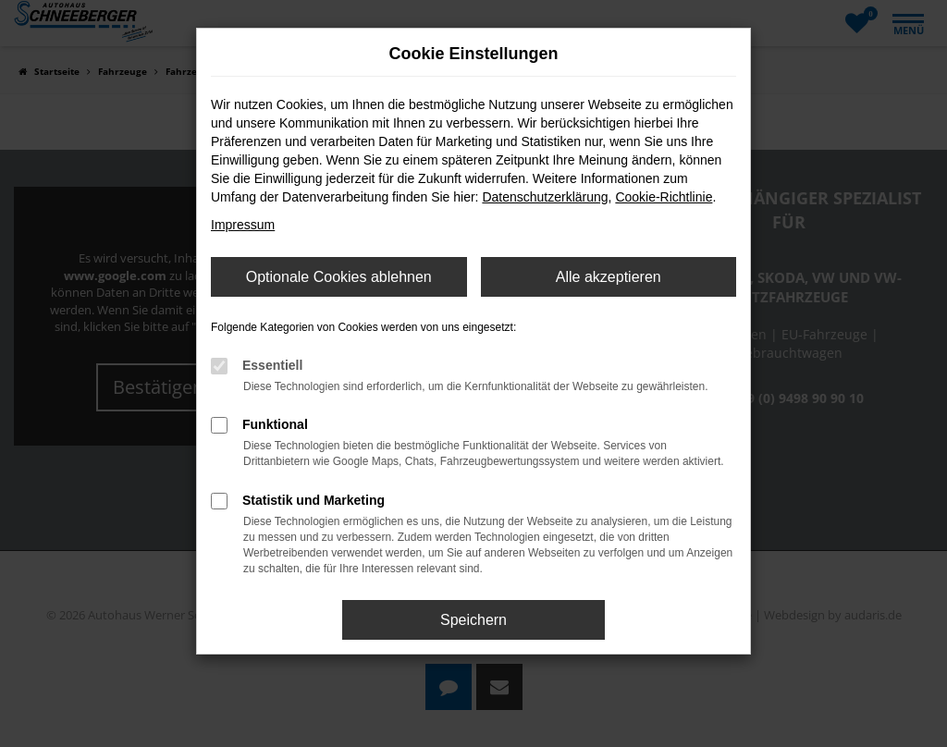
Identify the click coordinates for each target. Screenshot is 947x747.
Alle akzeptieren (608, 277)
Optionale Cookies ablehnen (339, 277)
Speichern (473, 620)
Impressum (243, 224)
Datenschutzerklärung (545, 197)
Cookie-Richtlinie (663, 197)
